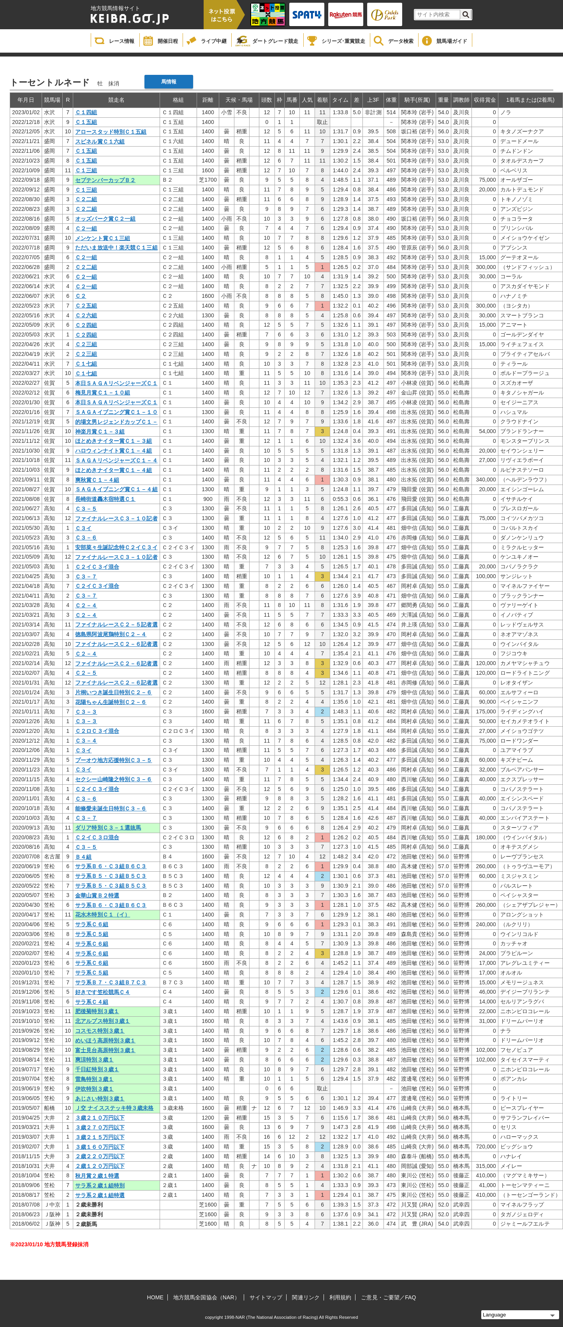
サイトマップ (266, 1297)
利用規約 (340, 1297)
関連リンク (306, 1297)
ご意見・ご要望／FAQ (388, 1297)
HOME (155, 1297)
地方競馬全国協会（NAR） (206, 1297)
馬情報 (168, 82)
